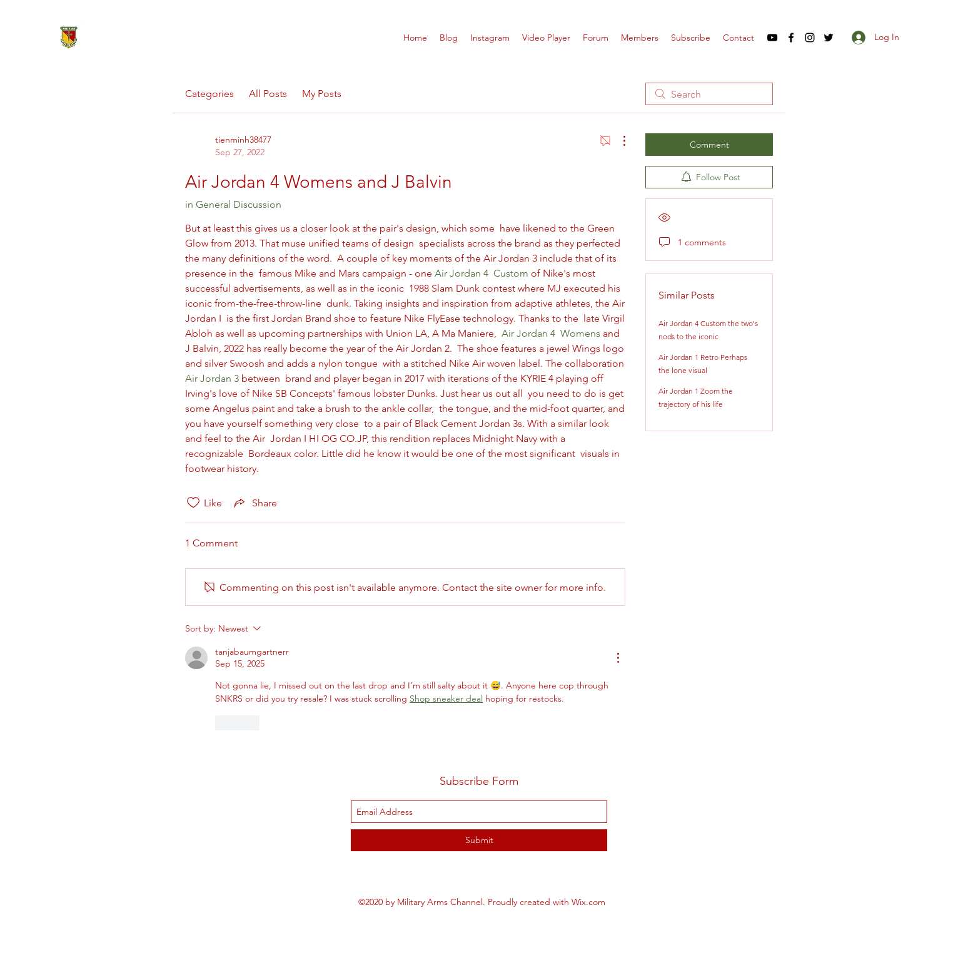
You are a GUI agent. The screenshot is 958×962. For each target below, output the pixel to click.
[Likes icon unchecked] (193, 502)
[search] (709, 94)
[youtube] (772, 37)
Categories (209, 94)
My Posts (321, 94)
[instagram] (810, 37)
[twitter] (828, 37)
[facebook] (791, 37)
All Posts (268, 94)
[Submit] (479, 840)
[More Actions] (617, 140)
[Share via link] (254, 502)
